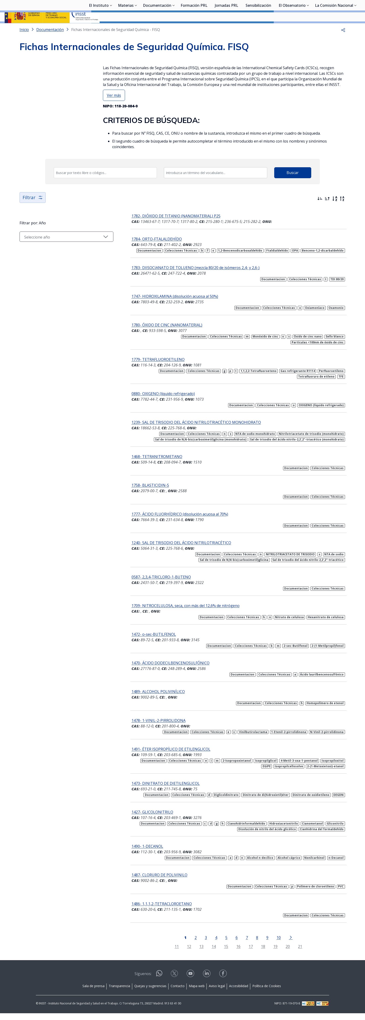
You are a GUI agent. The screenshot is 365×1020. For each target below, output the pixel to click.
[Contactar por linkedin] (207, 981)
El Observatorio (292, 29)
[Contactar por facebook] (223, 981)
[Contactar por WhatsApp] (159, 982)
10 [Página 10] (272, 944)
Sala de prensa (93, 992)
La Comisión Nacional (334, 29)
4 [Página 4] (210, 944)
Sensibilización (258, 29)
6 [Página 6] (230, 944)
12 (183, 953)
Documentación (157, 29)
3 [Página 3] (200, 944)
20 (282, 953)
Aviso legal (217, 992)
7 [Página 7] (241, 944)
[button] (343, 42)
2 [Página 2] (189, 944)
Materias (126, 29)
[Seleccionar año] (60, 249)
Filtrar (33, 210)
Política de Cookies (266, 992)
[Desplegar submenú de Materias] (136, 28)
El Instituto (99, 29)
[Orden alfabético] (334, 211)
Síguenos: (143, 980)
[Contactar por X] (175, 981)
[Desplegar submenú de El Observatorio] (308, 28)
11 (171, 953)
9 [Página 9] (261, 944)
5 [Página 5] (220, 944)
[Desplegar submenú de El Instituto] (111, 28)
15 (220, 953)
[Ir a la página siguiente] (284, 944)
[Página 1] (179, 944)
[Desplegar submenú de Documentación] (173, 28)
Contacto (178, 992)
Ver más (114, 107)
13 (195, 953)
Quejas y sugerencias (150, 992)
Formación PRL (194, 29)
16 (232, 953)
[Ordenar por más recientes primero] (320, 211)
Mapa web (197, 992)
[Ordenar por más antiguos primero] (327, 211)
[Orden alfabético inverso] (342, 211)
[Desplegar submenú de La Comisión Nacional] (355, 28)
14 (208, 953)
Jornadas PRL (226, 29)
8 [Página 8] (251, 944)
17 (245, 953)
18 (257, 953)
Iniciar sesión (343, 10)
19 (269, 953)
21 (294, 953)
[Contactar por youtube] (191, 981)
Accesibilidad (238, 992)
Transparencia (119, 992)
